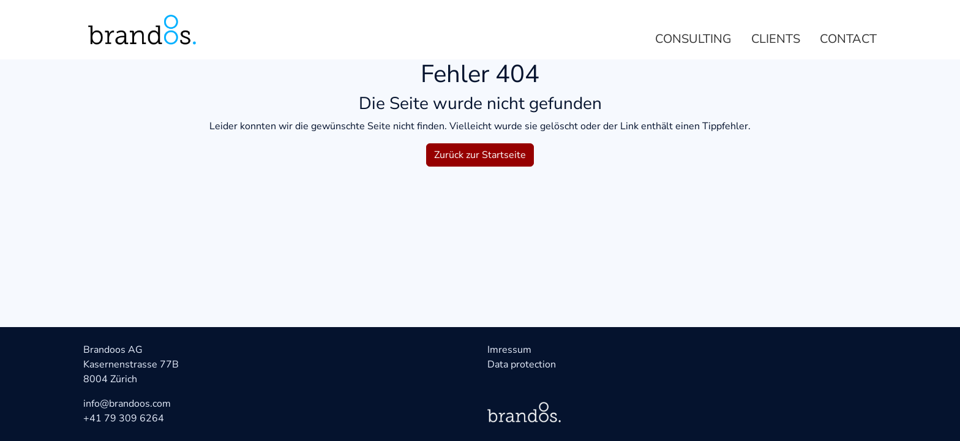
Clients (775, 39)
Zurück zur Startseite (480, 155)
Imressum (509, 349)
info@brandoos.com (127, 403)
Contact (848, 39)
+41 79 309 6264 (123, 418)
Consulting (693, 39)
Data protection (521, 364)
